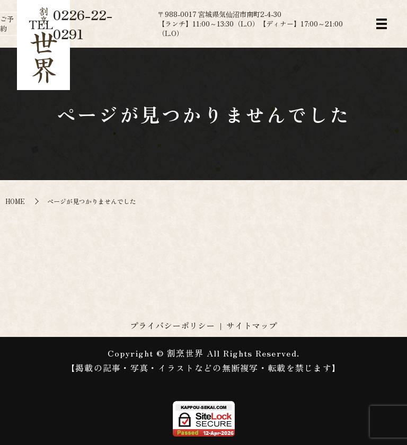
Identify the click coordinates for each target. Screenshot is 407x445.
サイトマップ (251, 325)
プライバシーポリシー (172, 325)
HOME (15, 201)
